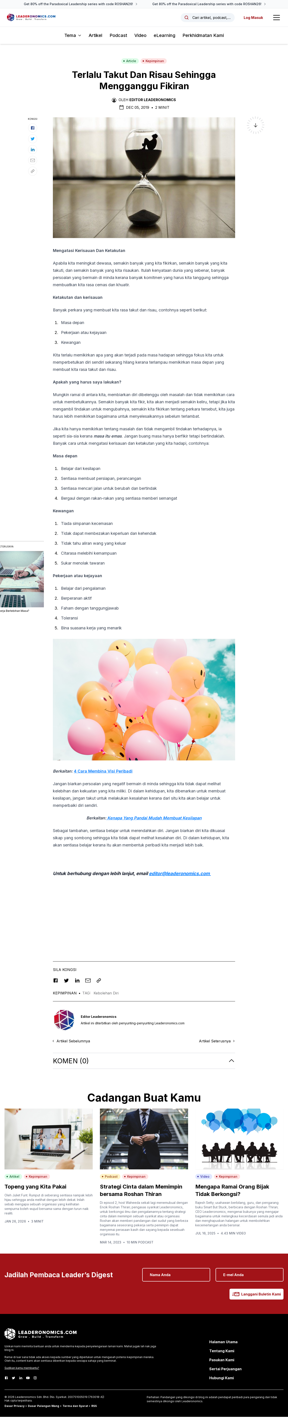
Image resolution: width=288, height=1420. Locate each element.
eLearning (164, 38)
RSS (94, 1409)
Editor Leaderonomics (152, 103)
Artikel (95, 38)
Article (129, 64)
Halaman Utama (223, 1345)
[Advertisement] (144, 915)
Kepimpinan (153, 64)
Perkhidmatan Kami (203, 38)
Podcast (118, 38)
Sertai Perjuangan (225, 1372)
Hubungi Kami (221, 1381)
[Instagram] (35, 1381)
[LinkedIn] (20, 1381)
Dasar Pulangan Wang (43, 1409)
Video (140, 38)
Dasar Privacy (14, 1409)
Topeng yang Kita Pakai (35, 1189)
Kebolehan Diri (106, 996)
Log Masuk (251, 19)
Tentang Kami (221, 1354)
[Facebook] (6, 1381)
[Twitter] (13, 1381)
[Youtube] (28, 1381)
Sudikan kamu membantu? (21, 1371)
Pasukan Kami (221, 1363)
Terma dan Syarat (75, 1409)
